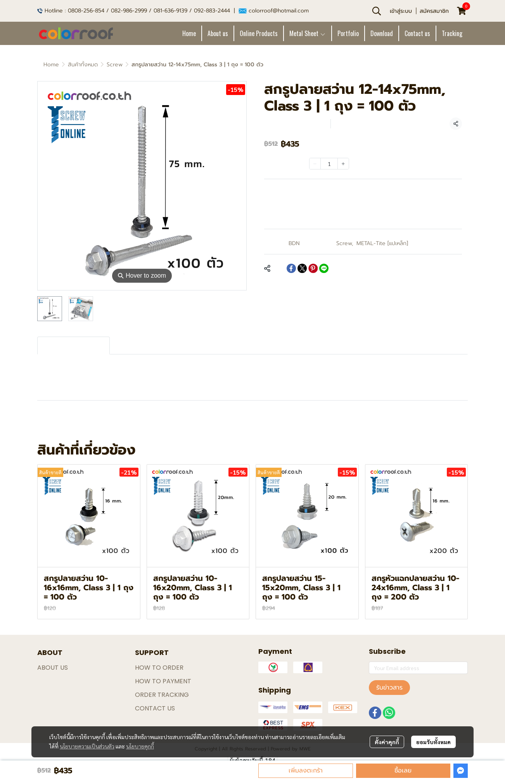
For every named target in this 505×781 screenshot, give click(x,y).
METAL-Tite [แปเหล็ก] (382, 243)
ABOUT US (52, 667)
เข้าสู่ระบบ (401, 11)
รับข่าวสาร (389, 687)
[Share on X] (302, 268)
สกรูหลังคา (106, 423)
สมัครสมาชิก (434, 11)
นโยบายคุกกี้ (140, 746)
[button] (376, 10)
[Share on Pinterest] (313, 268)
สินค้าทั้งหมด (83, 64)
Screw (115, 64)
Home (51, 64)
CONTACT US (155, 708)
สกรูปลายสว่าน (60, 423)
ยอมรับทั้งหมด (433, 741)
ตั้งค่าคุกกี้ (387, 741)
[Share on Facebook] (291, 268)
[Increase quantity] (343, 163)
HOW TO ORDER (159, 667)
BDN (294, 243)
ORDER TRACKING (162, 694)
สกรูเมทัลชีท (149, 423)
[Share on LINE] (324, 268)
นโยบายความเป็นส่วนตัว (87, 746)
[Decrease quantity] (315, 163)
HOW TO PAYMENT (163, 681)
